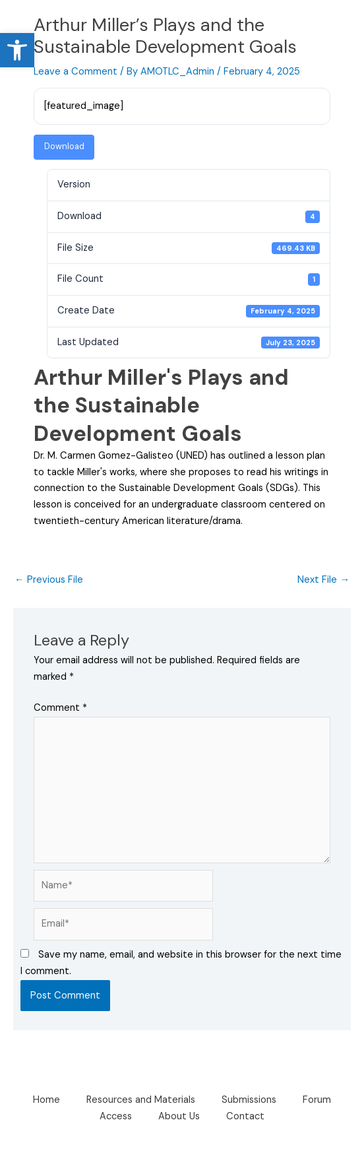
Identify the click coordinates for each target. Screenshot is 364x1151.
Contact (245, 1116)
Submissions (249, 1100)
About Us (179, 1116)
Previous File (49, 580)
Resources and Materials (140, 1100)
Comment (60, 708)
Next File (323, 580)
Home (46, 1100)
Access (116, 1116)
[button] (17, 50)
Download (64, 146)
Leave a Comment (75, 71)
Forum (317, 1100)
